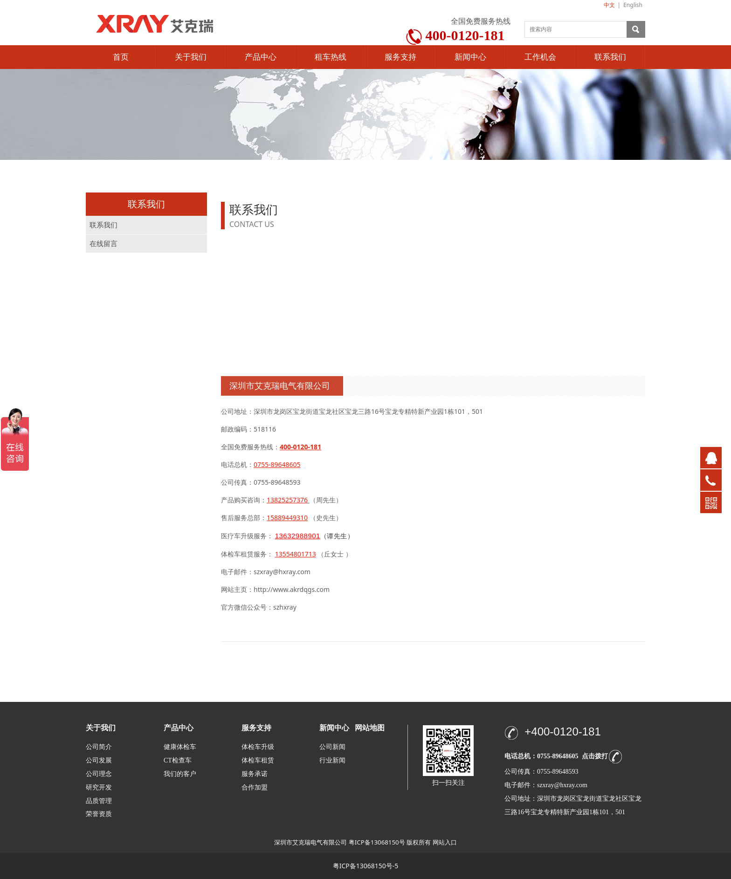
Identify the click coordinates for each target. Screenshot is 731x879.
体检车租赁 (257, 760)
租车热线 (330, 57)
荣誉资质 (99, 813)
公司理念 (99, 773)
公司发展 (99, 760)
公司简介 (99, 746)
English (632, 5)
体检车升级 (257, 746)
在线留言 (103, 243)
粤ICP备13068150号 (377, 842)
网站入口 (445, 842)
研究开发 (99, 787)
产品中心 (260, 57)
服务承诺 (254, 773)
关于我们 (191, 57)
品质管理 (99, 800)
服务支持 (400, 57)
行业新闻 (332, 760)
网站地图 (370, 728)
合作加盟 (254, 787)
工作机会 (540, 57)
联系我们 (610, 57)
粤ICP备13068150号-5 (366, 865)
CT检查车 (178, 760)
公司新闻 (332, 746)
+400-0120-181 (562, 731)
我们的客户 (180, 773)
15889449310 (287, 517)
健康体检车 (180, 746)
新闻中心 (470, 57)
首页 (121, 57)
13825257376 (287, 499)
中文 (609, 5)
